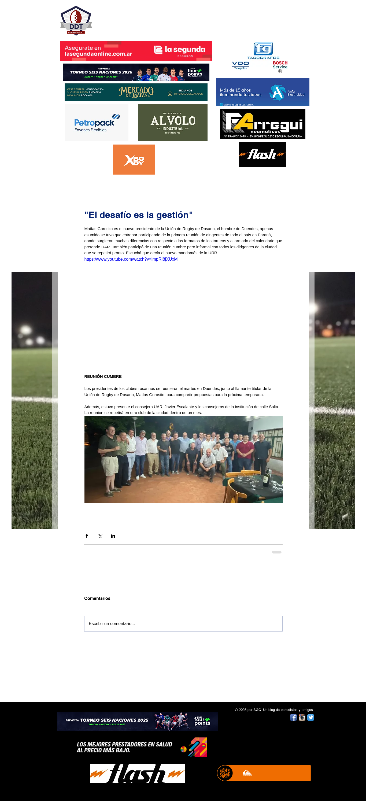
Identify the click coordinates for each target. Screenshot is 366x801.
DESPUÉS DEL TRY (133, 18)
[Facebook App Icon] (293, 717)
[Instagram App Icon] (302, 717)
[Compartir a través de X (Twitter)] (99, 535)
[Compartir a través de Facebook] (86, 535)
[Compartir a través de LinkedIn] (113, 535)
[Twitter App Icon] (310, 717)
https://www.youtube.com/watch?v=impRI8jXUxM (131, 259)
